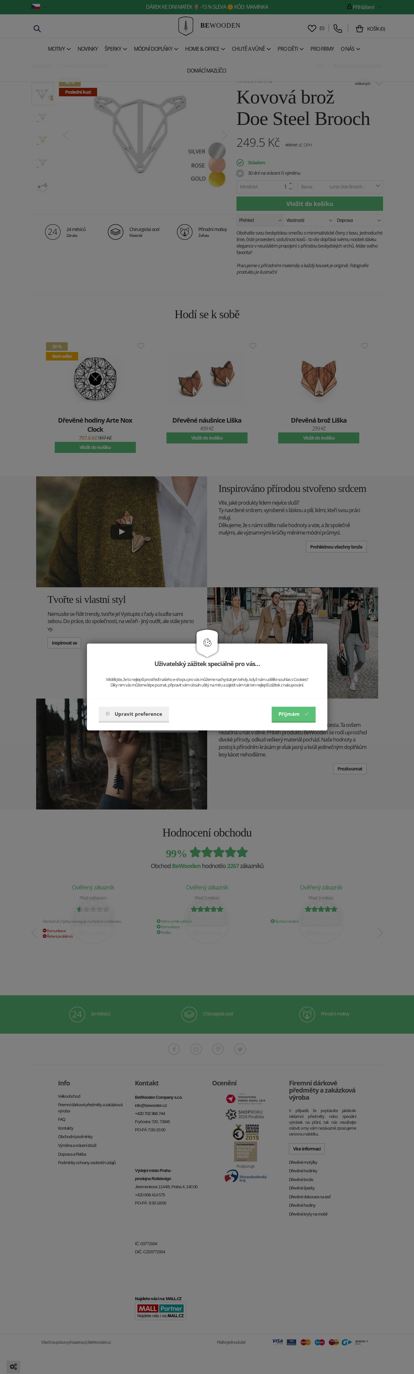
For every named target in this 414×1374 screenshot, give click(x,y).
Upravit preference (134, 714)
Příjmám (293, 714)
